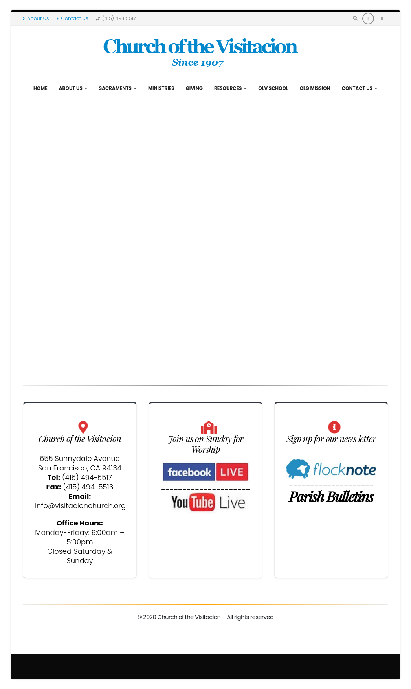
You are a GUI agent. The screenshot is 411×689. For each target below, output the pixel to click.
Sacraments (115, 88)
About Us (36, 18)
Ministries (161, 88)
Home (40, 88)
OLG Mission (315, 88)
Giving (194, 88)
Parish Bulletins (331, 496)
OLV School (273, 88)
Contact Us (72, 18)
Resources (228, 88)
